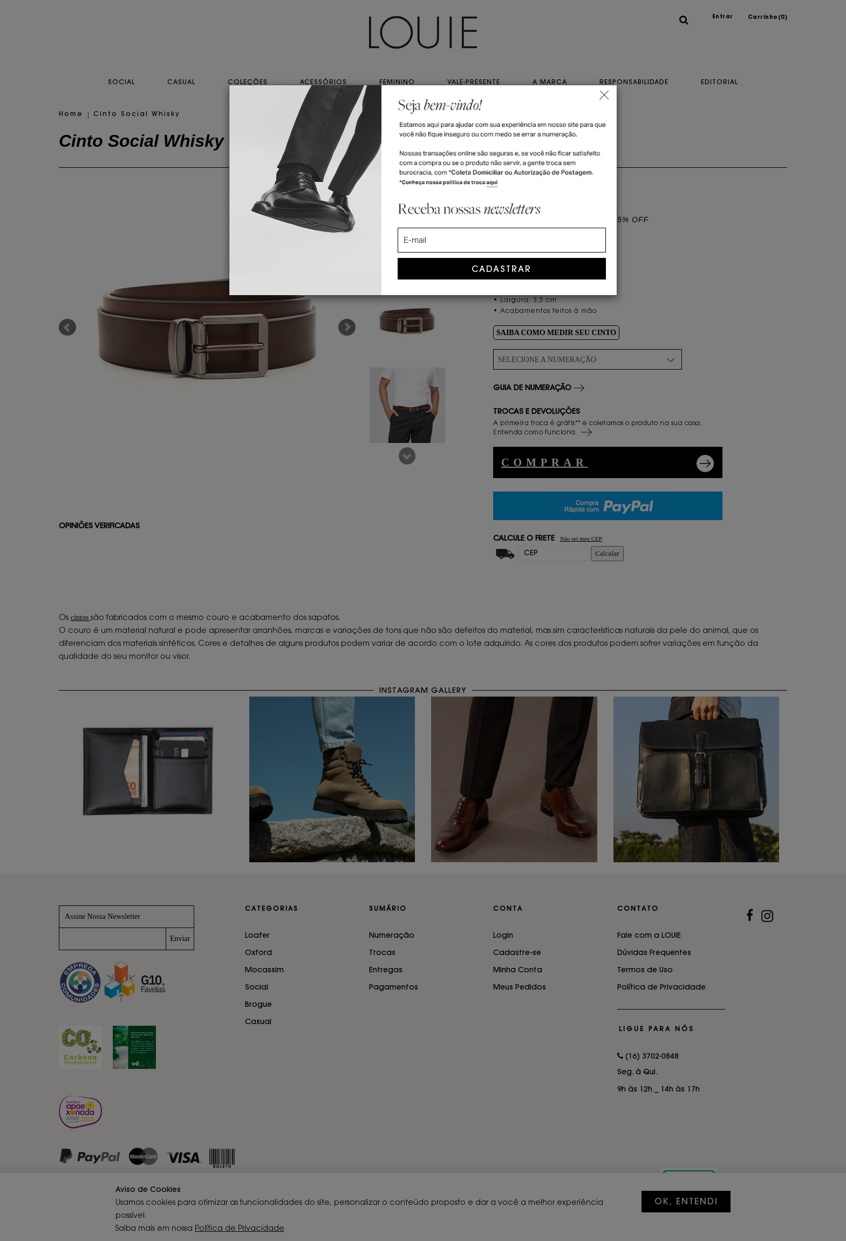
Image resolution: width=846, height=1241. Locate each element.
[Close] (604, 93)
